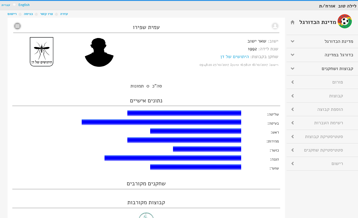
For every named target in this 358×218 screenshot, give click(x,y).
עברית (6, 5)
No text (17, 26)
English (23, 5)
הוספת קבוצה (330, 109)
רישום (12, 13)
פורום (337, 82)
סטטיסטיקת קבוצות (324, 136)
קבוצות (336, 96)
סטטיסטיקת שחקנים (323, 150)
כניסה (28, 13)
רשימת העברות (328, 122)
